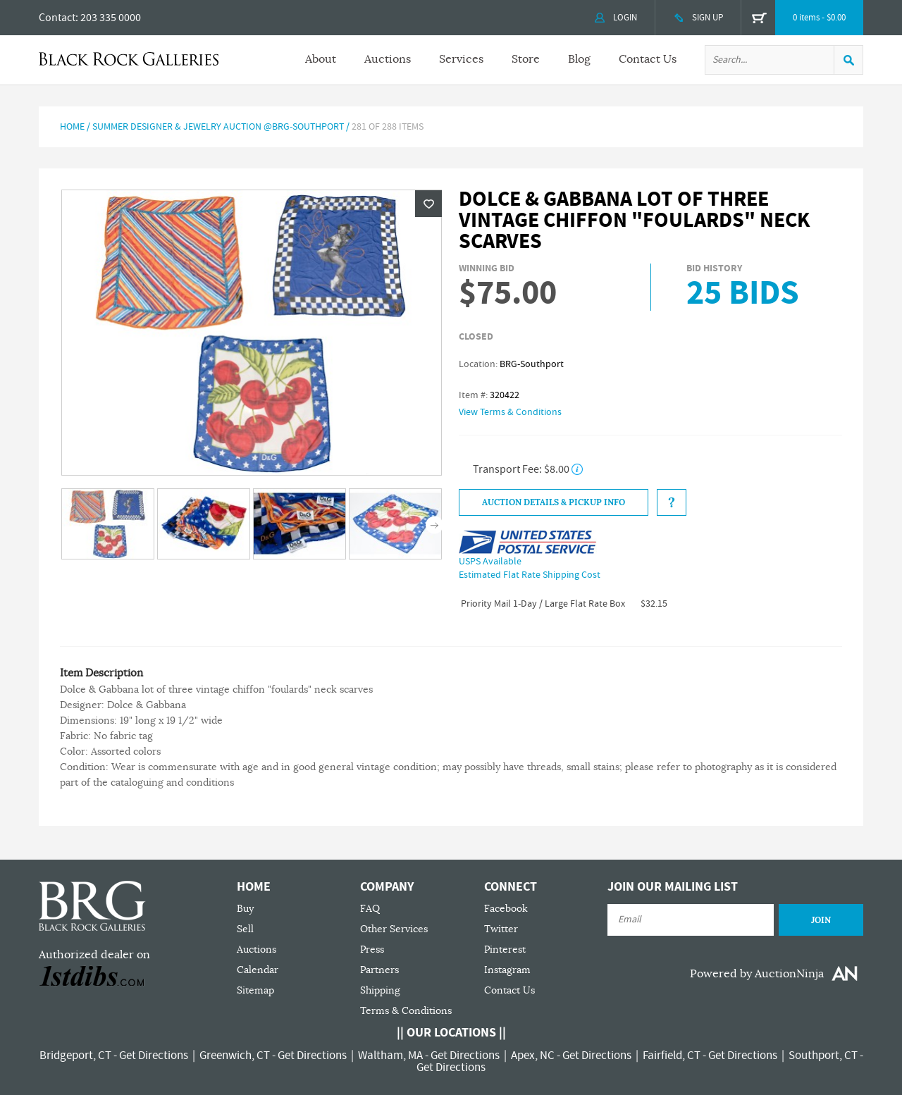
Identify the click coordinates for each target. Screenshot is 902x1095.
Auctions (387, 59)
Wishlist (428, 203)
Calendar (257, 970)
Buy (245, 909)
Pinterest (505, 949)
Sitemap (255, 990)
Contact (57, 18)
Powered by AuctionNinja (757, 974)
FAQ (370, 909)
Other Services (394, 929)
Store (526, 59)
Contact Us (647, 59)
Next (434, 525)
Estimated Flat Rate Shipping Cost (529, 575)
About (320, 59)
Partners (379, 970)
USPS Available (490, 561)
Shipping (380, 990)
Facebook (506, 909)
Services (461, 59)
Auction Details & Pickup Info (553, 502)
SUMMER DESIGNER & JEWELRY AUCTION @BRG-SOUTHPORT (218, 126)
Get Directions (153, 1055)
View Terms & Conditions (510, 412)
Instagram (507, 970)
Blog (579, 59)
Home (72, 126)
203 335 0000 (110, 18)
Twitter (501, 929)
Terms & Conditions (406, 1011)
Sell (245, 929)
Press (372, 949)
